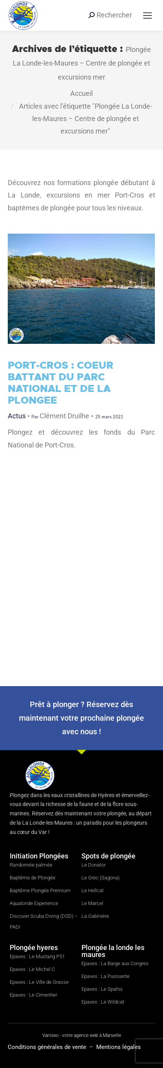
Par (60, 416)
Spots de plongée (108, 856)
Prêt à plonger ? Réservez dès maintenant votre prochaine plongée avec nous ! (81, 718)
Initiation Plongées (39, 856)
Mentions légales (118, 1047)
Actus (17, 416)
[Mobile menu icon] (147, 15)
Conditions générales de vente (48, 1047)
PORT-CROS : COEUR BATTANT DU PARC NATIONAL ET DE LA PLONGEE (60, 383)
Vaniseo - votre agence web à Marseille (81, 1035)
